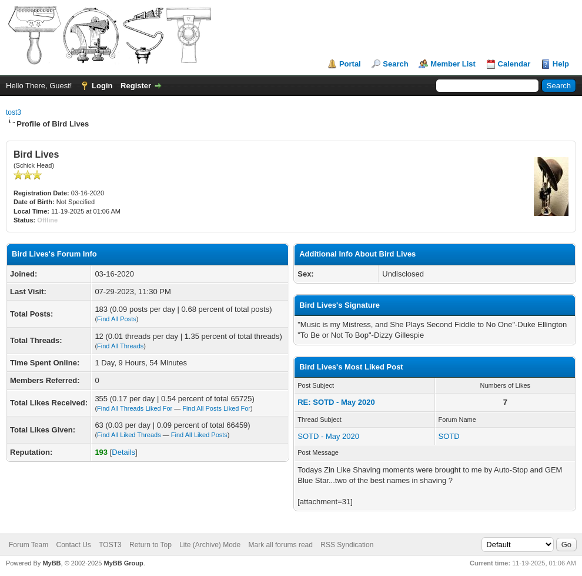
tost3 (13, 112)
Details (123, 452)
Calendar (514, 63)
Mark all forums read (281, 545)
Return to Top (150, 545)
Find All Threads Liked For (134, 408)
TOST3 (110, 545)
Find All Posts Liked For (216, 408)
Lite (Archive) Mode (209, 545)
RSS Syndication (346, 545)
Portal (350, 63)
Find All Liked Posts (199, 434)
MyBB (51, 563)
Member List (453, 63)
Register (136, 85)
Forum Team (28, 545)
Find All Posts (116, 318)
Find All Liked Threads (129, 434)
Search (395, 63)
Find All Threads (120, 345)
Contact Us (73, 545)
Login (102, 85)
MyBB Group (123, 563)
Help (561, 63)
